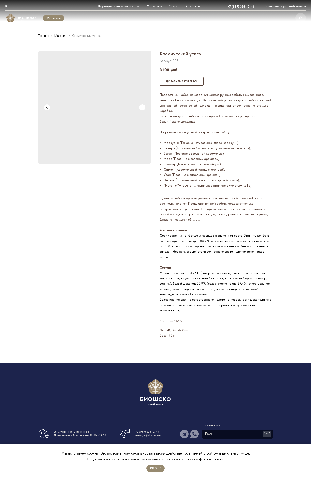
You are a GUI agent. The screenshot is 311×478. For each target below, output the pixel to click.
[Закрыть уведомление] (308, 447)
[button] (285, 6)
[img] (21, 18)
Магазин (61, 35)
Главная (43, 35)
